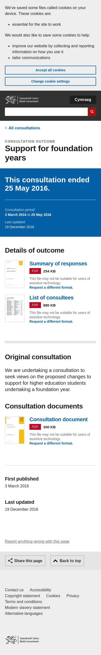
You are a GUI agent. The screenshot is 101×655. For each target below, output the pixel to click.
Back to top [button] (70, 561)
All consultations (24, 128)
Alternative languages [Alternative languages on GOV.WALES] (24, 613)
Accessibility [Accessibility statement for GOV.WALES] (40, 590)
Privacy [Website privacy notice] (72, 596)
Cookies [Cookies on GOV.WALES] (53, 596)
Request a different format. (51, 287)
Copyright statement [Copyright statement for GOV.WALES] (22, 596)
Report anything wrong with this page (37, 541)
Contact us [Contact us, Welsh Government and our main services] (14, 590)
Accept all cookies (50, 70)
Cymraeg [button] (83, 100)
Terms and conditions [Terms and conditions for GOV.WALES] (23, 602)
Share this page (28, 561)
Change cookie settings (50, 81)
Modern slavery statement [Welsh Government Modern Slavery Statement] (27, 608)
